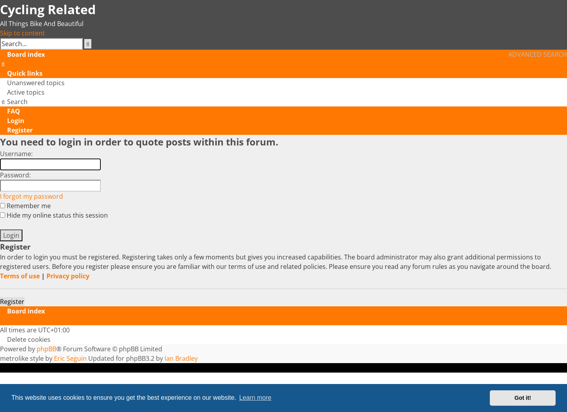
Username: (16, 153)
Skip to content (22, 33)
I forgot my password (31, 196)
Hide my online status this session (54, 215)
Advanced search (537, 54)
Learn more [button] (255, 397)
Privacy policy (67, 276)
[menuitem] (3, 64)
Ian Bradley (181, 358)
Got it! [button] (523, 398)
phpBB (46, 349)
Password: (15, 175)
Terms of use (20, 276)
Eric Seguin (70, 358)
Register (12, 301)
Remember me (25, 205)
